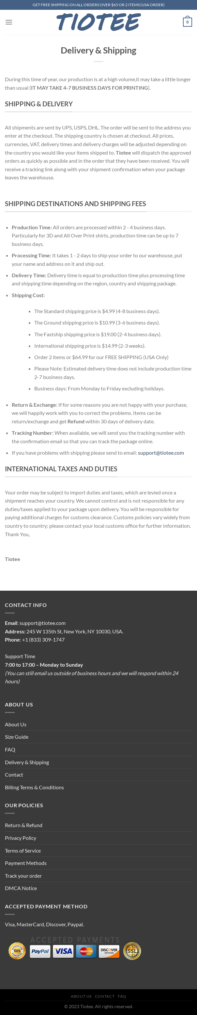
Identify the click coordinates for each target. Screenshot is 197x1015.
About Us (15, 724)
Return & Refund (23, 825)
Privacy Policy (20, 838)
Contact (14, 774)
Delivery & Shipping (27, 762)
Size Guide (16, 737)
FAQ (10, 749)
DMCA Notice (21, 888)
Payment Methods (26, 863)
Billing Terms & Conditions (34, 787)
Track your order (23, 875)
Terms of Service (23, 850)
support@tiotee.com (161, 452)
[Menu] (9, 22)
